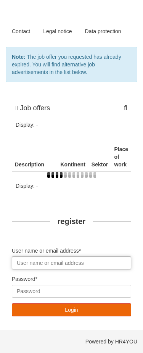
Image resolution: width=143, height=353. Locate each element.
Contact (21, 31)
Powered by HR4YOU (111, 341)
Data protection (103, 31)
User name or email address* (46, 251)
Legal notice (57, 31)
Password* (24, 279)
